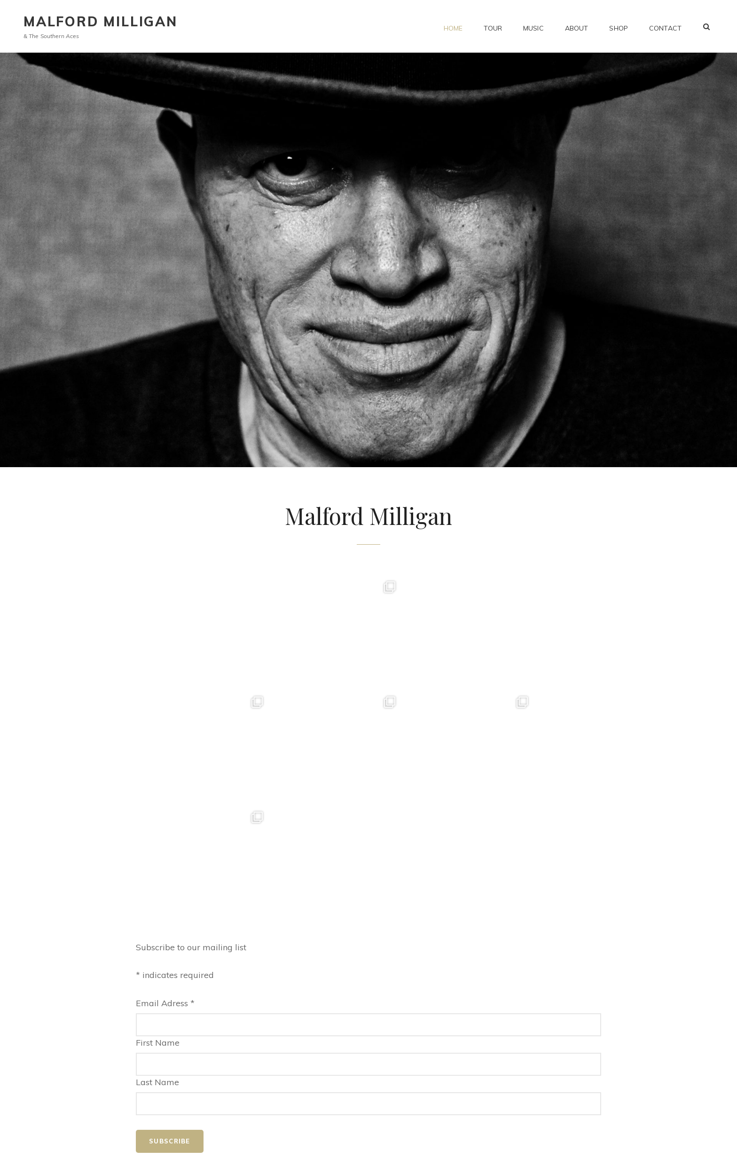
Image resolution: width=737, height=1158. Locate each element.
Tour (493, 26)
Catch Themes (468, 1143)
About (576, 26)
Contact (665, 26)
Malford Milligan (101, 21)
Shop (618, 26)
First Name (158, 927)
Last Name (157, 967)
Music (533, 26)
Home (453, 26)
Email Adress (165, 888)
